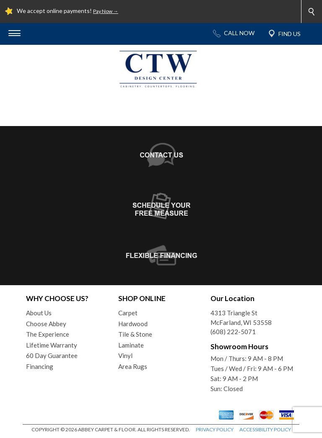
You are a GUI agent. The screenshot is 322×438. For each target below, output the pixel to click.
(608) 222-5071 (233, 331)
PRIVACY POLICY (215, 429)
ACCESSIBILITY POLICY (265, 429)
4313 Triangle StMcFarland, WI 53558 (241, 317)
